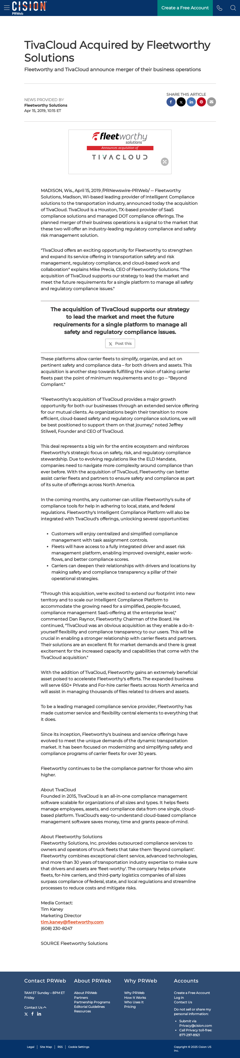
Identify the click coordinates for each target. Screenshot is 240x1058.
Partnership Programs (92, 1002)
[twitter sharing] (181, 102)
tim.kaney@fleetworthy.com (72, 922)
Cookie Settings (78, 1047)
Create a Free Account (185, 7)
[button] (233, 8)
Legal (30, 1047)
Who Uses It (134, 1002)
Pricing (130, 1007)
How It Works (135, 998)
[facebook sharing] (171, 102)
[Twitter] (26, 1013)
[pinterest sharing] (201, 102)
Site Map (46, 1047)
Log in (179, 998)
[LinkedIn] (39, 1013)
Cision (202, 1047)
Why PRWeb (134, 993)
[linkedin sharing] (191, 102)
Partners (81, 998)
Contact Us (35, 1007)
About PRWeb (85, 993)
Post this (120, 343)
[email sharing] (211, 102)
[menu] (7, 8)
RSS (60, 1047)
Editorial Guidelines (89, 1007)
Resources (82, 1011)
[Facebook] (32, 1013)
